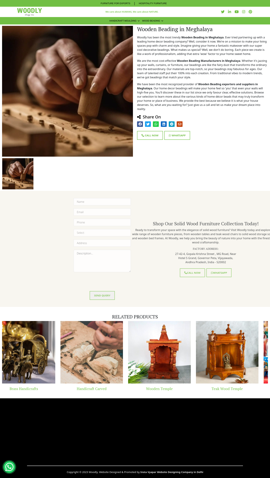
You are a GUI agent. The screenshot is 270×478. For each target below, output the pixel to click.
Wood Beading (151, 20)
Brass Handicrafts (33, 388)
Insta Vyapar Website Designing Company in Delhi (171, 472)
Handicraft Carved (101, 388)
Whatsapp (177, 135)
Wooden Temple (168, 388)
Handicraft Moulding (122, 20)
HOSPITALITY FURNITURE (153, 3)
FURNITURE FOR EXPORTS (115, 3)
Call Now (150, 135)
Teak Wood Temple (236, 388)
